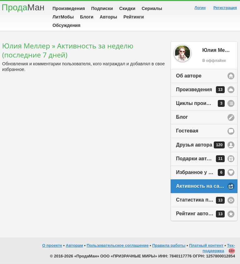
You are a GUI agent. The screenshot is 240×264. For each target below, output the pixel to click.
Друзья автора (200, 145)
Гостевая (187, 130)
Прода (23, 7)
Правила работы (168, 245)
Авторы (108, 16)
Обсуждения (66, 25)
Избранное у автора (200, 172)
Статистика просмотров (205, 200)
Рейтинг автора (200, 214)
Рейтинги (133, 16)
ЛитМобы (63, 16)
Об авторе (188, 75)
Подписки (102, 8)
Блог (182, 117)
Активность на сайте (202, 186)
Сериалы (152, 8)
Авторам (74, 245)
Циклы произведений (203, 103)
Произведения (68, 8)
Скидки (127, 8)
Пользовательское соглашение (117, 245)
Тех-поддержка (218, 248)
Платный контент (206, 245)
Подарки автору (200, 158)
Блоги (86, 16)
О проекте (52, 245)
